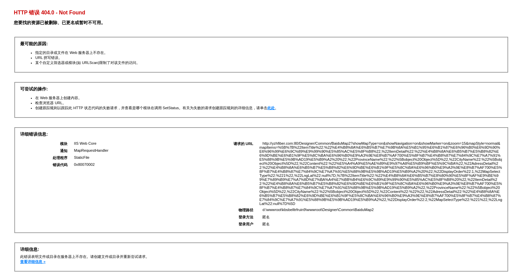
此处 (271, 108)
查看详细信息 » (32, 262)
